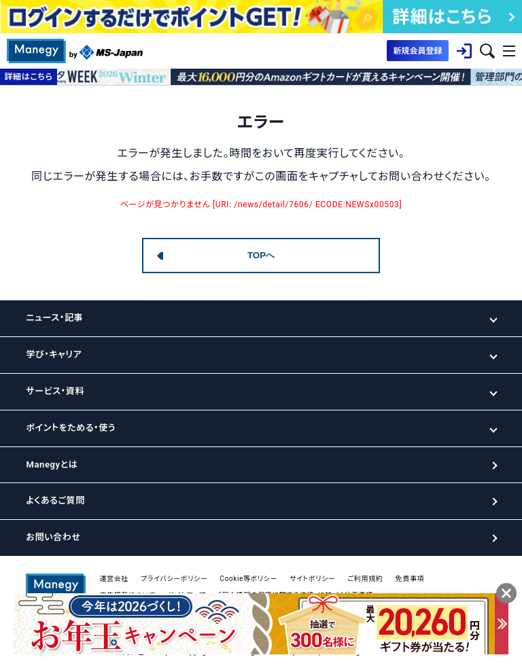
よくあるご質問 (55, 500)
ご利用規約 (365, 578)
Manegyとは (51, 464)
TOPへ (261, 255)
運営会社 (113, 578)
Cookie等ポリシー (248, 578)
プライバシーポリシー (174, 578)
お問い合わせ (53, 537)
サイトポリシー (312, 578)
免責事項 (409, 578)
